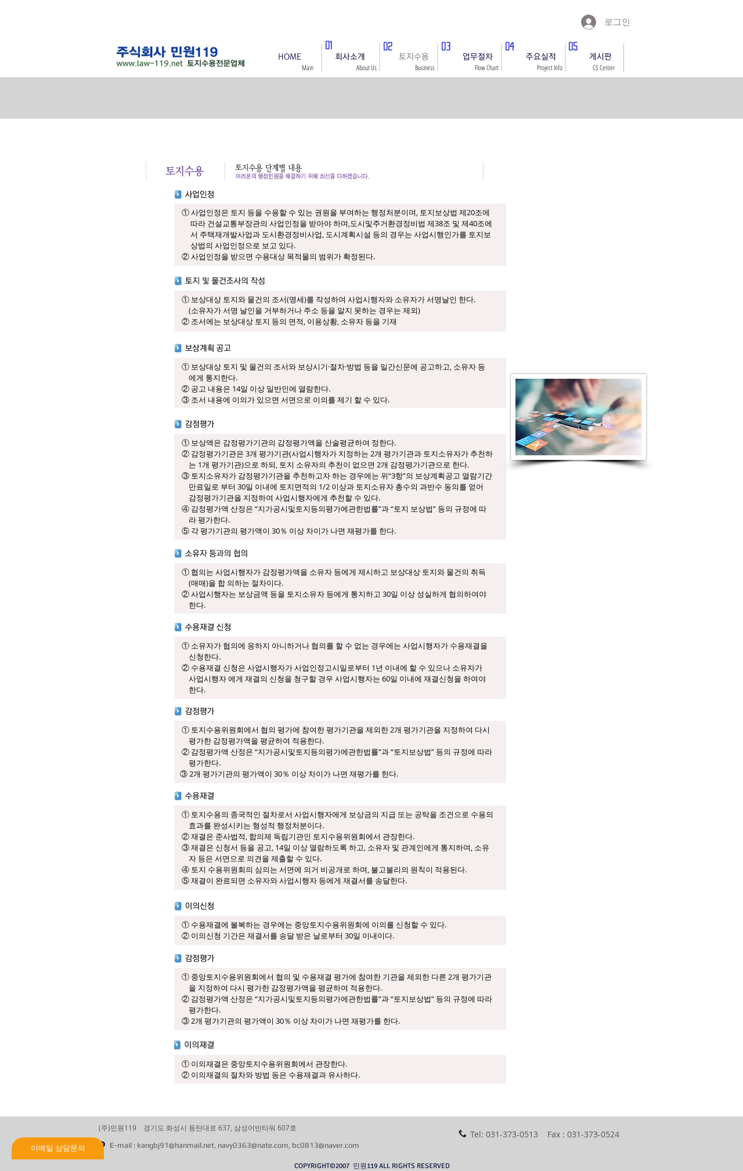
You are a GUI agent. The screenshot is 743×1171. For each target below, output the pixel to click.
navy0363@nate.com (253, 1145)
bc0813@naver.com (325, 1145)
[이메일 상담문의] (58, 1148)
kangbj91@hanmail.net (175, 1145)
